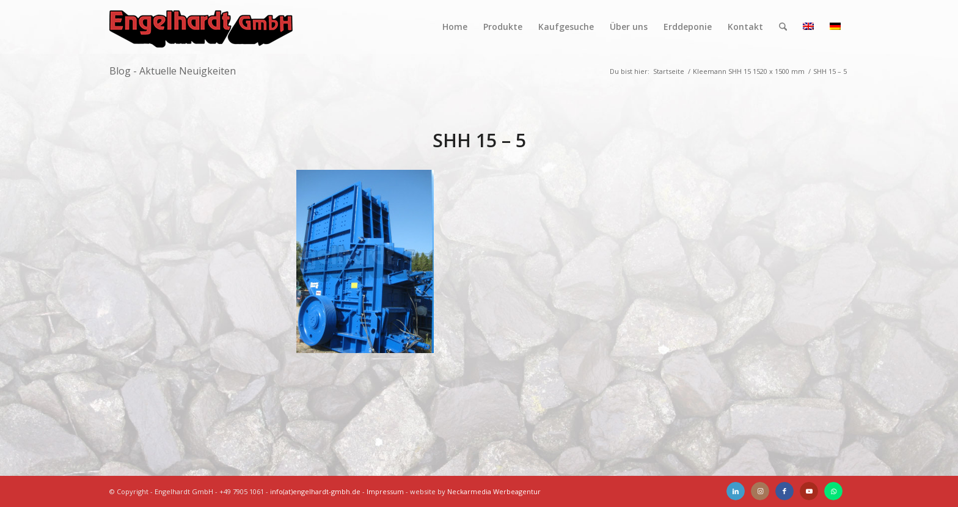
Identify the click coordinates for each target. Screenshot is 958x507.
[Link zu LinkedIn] (735, 491)
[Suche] (783, 27)
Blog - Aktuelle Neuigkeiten (172, 71)
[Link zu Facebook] (784, 491)
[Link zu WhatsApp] (833, 491)
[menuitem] (454, 27)
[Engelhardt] (201, 27)
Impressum (385, 491)
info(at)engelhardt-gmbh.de (315, 491)
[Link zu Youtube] (809, 491)
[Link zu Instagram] (760, 491)
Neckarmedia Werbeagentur (494, 491)
